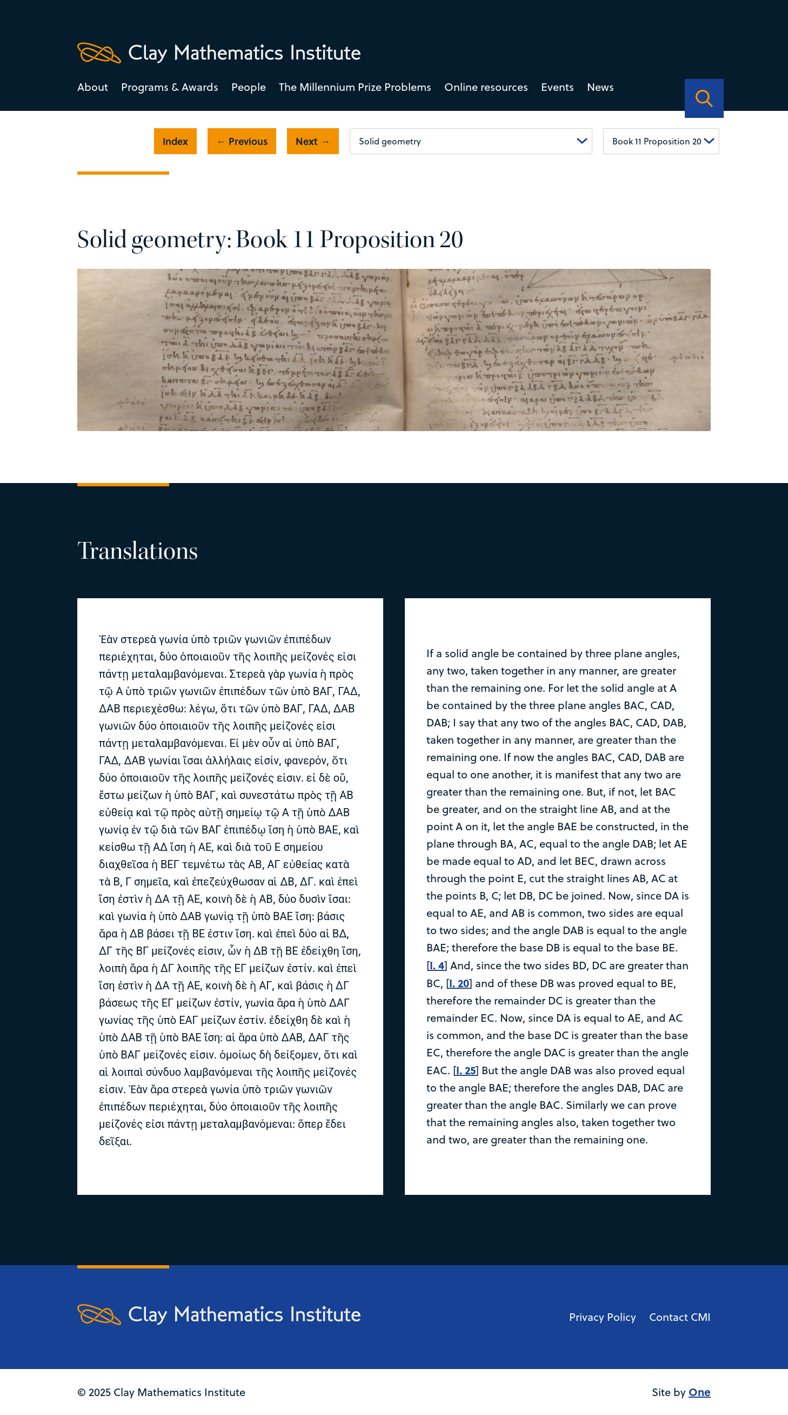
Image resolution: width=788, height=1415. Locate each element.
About (92, 87)
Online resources (486, 87)
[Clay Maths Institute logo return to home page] (218, 53)
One (700, 1391)
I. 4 (437, 965)
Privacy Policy (602, 1317)
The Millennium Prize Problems (355, 87)
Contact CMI (680, 1317)
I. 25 (466, 1069)
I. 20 (459, 982)
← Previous (242, 141)
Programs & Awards (169, 87)
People (248, 87)
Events (557, 87)
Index (175, 141)
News (600, 87)
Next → (313, 141)
